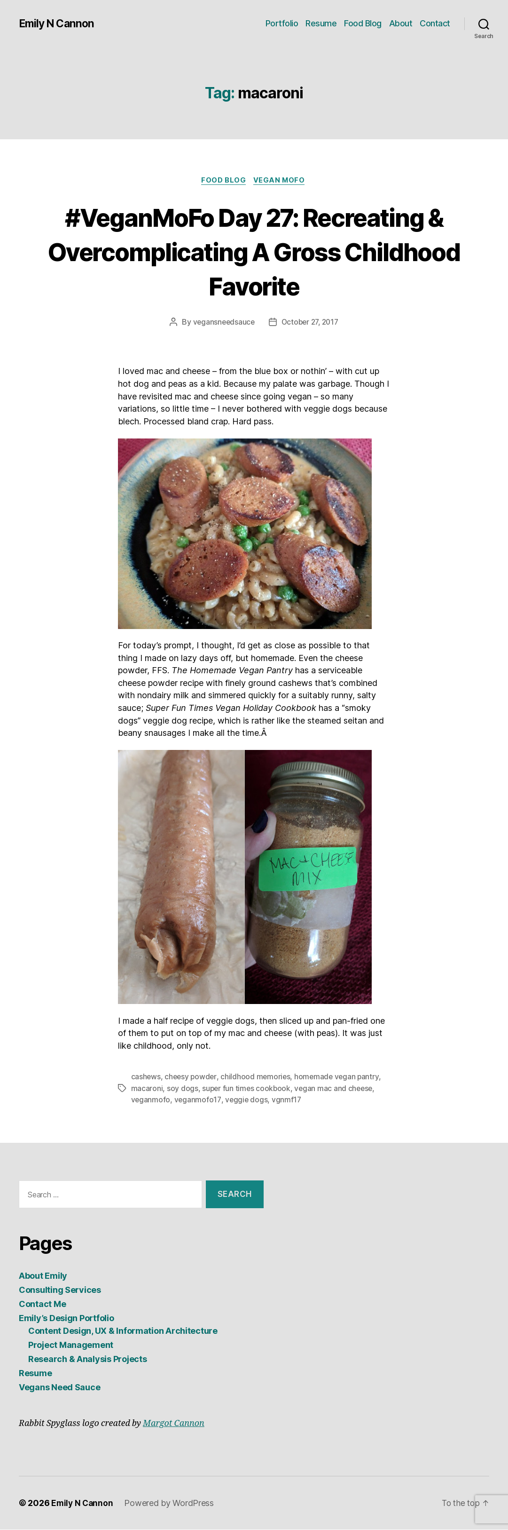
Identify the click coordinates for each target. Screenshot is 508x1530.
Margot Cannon (173, 1423)
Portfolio (282, 23)
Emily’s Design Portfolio (66, 1318)
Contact (435, 23)
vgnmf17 (288, 1100)
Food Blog (363, 23)
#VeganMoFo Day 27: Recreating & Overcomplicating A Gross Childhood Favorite (254, 251)
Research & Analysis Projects (87, 1359)
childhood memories (257, 1078)
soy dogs (182, 1089)
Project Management (70, 1345)
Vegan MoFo (281, 181)
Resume (320, 23)
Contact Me (42, 1304)
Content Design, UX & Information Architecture (123, 1331)
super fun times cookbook (247, 1089)
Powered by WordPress (171, 1503)
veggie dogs (247, 1100)
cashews (146, 1078)
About (401, 23)
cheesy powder (192, 1078)
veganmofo (151, 1100)
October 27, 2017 (310, 323)
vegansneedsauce (221, 323)
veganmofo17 (198, 1100)
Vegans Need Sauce (59, 1388)
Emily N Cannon (58, 23)
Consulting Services (60, 1290)
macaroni (147, 1089)
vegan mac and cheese (336, 1089)
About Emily (43, 1276)
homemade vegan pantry (340, 1078)
